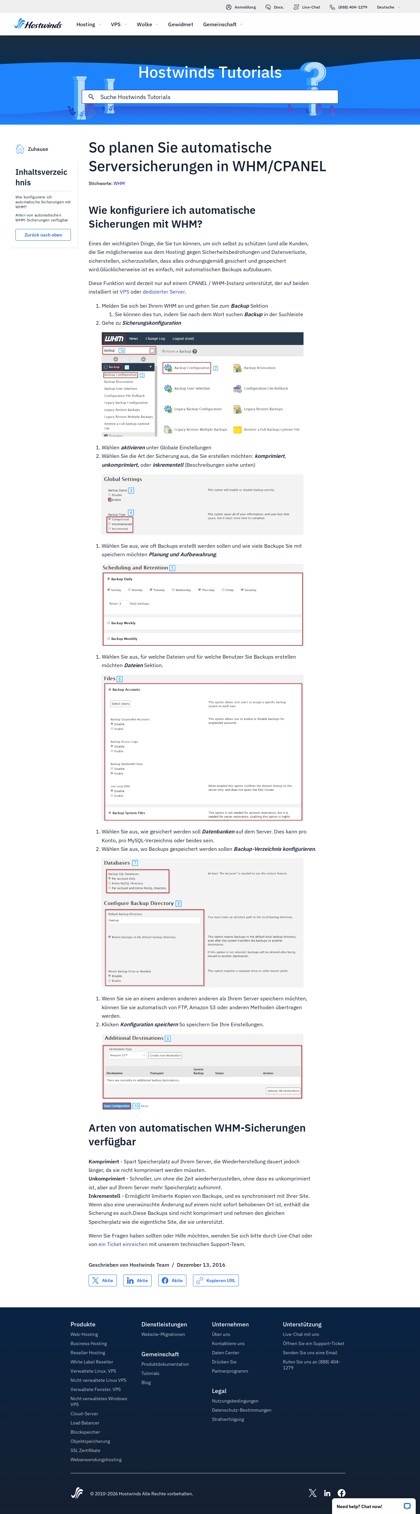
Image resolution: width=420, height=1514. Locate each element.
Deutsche (390, 7)
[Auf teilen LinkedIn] (137, 1280)
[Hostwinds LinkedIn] (324, 1493)
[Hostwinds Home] (77, 1493)
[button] (374, 1504)
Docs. (274, 7)
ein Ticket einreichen (123, 1244)
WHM (119, 183)
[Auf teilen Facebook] (172, 1280)
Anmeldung (241, 7)
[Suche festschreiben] (91, 96)
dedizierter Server (164, 291)
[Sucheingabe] (219, 97)
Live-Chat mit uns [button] (301, 1334)
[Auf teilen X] (103, 1280)
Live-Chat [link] (307, 7)
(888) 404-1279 (348, 7)
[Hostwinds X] (309, 1493)
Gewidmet (180, 24)
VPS (124, 291)
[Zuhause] (38, 24)
